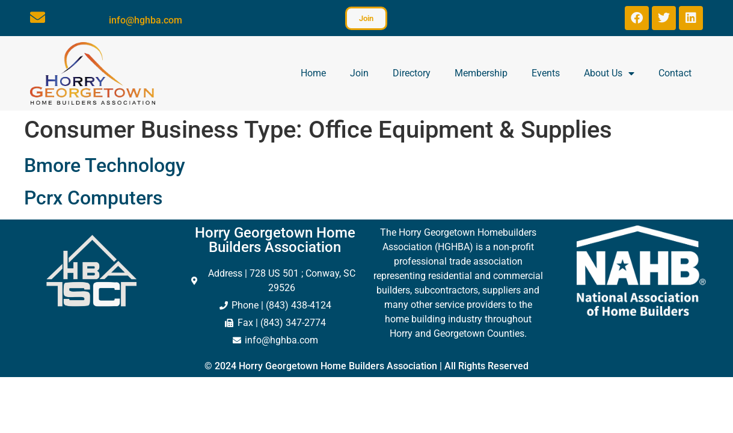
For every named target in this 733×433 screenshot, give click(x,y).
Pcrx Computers (93, 197)
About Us (609, 73)
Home (313, 73)
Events (546, 73)
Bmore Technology (104, 165)
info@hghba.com (145, 20)
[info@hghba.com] (37, 17)
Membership (481, 73)
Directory (412, 73)
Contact (675, 73)
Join (359, 73)
